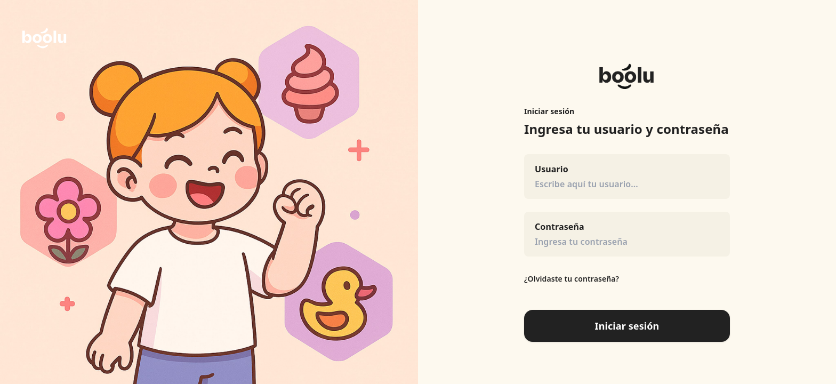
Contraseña (559, 227)
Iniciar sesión (627, 325)
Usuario (551, 169)
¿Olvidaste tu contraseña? (571, 279)
